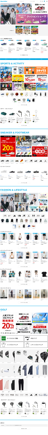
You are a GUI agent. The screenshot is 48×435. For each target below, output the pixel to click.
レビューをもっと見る (24, 125)
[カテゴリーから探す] (34, 1)
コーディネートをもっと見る (24, 302)
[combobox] (24, 1)
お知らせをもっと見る (24, 428)
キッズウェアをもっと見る (24, 284)
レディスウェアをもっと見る (24, 266)
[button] (47, 46)
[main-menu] (47, 1)
